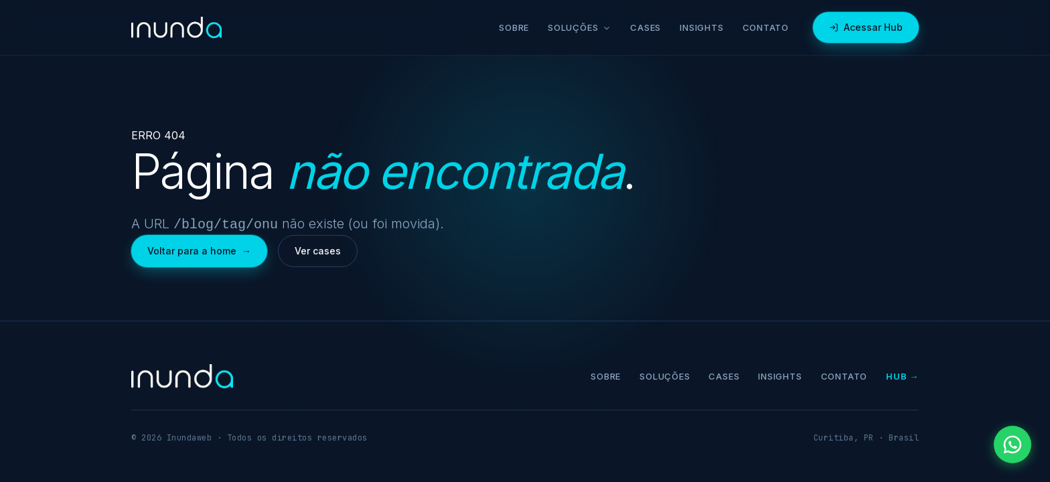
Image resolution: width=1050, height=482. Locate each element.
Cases (645, 27)
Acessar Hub (866, 27)
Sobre (514, 27)
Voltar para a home (199, 249)
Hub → (902, 375)
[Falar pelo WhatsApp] (1012, 444)
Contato (766, 27)
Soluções (579, 27)
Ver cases (318, 249)
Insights (701, 27)
